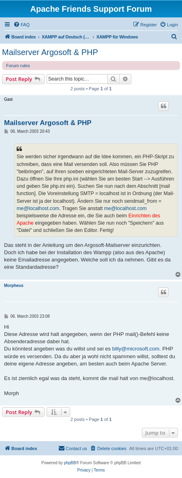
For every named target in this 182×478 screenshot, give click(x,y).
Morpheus (14, 285)
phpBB (70, 463)
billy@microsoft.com (136, 349)
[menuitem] (21, 25)
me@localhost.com (38, 208)
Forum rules (18, 65)
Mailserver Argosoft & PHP (50, 52)
